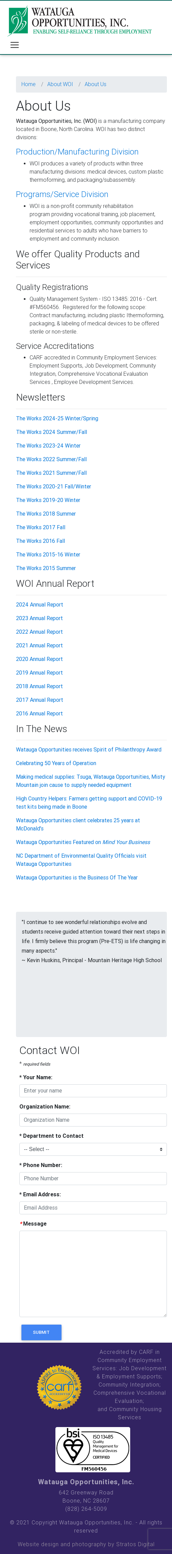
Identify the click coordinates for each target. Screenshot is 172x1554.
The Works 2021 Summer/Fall (51, 473)
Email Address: (40, 1194)
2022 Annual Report (39, 632)
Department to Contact (51, 1136)
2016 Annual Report (39, 713)
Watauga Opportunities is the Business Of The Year (77, 877)
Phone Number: (40, 1165)
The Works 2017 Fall (40, 527)
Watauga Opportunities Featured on (83, 842)
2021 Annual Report (39, 645)
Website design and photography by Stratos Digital (86, 1544)
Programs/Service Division (62, 194)
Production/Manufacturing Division (77, 152)
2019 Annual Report (39, 672)
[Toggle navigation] (14, 44)
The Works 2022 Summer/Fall (51, 459)
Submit (41, 1332)
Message (33, 1223)
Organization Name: (44, 1106)
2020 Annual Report (39, 659)
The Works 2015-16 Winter (48, 554)
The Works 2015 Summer (46, 568)
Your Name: (35, 1077)
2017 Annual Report (39, 700)
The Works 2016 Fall (40, 541)
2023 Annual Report (39, 618)
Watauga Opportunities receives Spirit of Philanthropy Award (88, 749)
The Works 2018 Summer (46, 514)
